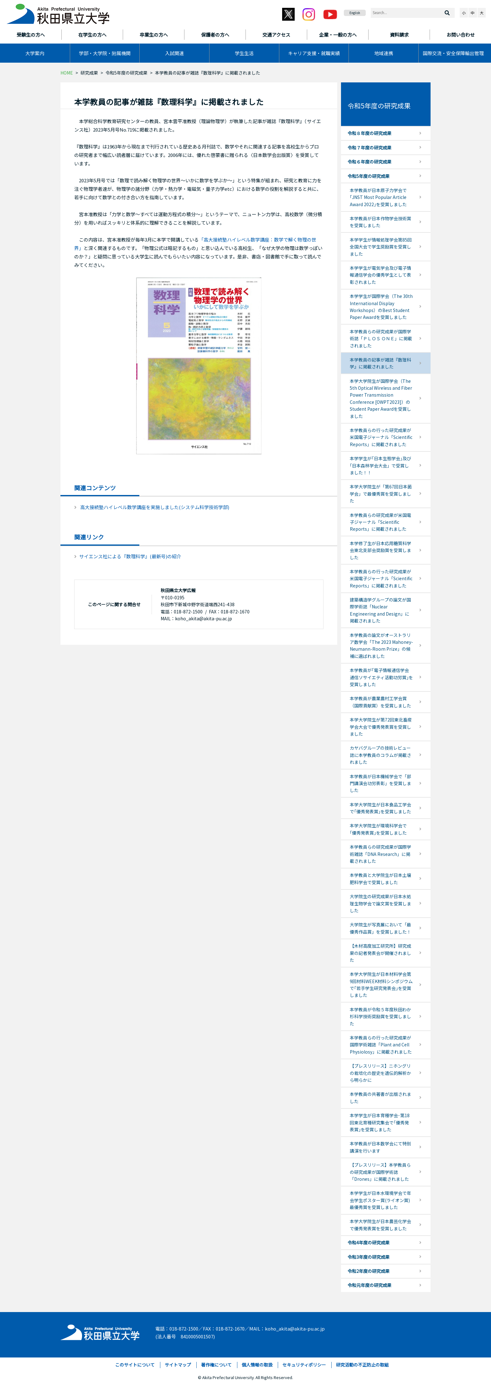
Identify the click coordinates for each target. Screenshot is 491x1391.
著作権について (216, 1365)
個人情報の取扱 (257, 1365)
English (354, 12)
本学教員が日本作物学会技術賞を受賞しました (380, 221)
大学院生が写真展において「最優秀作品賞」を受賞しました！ (380, 928)
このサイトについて (135, 1365)
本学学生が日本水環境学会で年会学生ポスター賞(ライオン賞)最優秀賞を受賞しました (380, 1200)
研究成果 (89, 73)
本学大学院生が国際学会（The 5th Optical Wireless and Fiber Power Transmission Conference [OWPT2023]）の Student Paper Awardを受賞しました (381, 398)
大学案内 (34, 53)
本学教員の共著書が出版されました (380, 1097)
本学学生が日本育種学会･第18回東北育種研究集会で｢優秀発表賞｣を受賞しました (380, 1122)
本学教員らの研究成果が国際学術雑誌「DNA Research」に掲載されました (380, 854)
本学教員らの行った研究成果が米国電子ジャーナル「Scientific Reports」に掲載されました (381, 437)
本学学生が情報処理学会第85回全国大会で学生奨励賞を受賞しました (381, 247)
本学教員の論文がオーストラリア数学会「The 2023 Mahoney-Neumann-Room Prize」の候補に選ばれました (381, 645)
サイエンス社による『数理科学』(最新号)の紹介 (130, 556)
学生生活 (244, 53)
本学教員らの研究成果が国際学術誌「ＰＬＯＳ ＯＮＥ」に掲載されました (381, 338)
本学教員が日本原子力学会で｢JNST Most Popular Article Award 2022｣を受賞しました (378, 197)
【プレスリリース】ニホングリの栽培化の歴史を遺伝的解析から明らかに (380, 1073)
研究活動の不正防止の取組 (362, 1365)
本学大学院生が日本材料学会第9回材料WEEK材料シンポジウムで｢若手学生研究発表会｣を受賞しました (381, 984)
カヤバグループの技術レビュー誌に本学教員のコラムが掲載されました (380, 755)
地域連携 (383, 53)
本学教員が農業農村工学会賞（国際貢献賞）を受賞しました (380, 701)
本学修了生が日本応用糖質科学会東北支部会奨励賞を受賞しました (380, 550)
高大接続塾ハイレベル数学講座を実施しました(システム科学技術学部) (154, 507)
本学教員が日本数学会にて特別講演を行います (380, 1147)
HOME (66, 73)
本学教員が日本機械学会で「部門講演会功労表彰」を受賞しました (380, 783)
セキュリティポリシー (304, 1365)
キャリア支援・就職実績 (314, 53)
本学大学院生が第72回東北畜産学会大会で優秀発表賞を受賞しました (381, 726)
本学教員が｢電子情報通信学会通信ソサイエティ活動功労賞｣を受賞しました (381, 677)
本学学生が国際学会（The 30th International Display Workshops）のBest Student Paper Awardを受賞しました (381, 306)
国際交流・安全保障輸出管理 (453, 53)
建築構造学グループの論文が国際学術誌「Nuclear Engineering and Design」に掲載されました (380, 610)
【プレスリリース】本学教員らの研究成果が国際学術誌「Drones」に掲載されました (380, 1172)
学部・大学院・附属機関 (105, 53)
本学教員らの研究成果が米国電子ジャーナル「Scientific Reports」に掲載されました (380, 522)
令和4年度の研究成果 (369, 1242)
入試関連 (174, 53)
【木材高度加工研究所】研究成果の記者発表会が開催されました (380, 953)
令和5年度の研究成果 (126, 73)
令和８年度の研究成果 (369, 133)
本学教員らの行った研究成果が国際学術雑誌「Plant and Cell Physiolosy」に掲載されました (381, 1044)
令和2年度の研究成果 (369, 1271)
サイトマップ (178, 1365)
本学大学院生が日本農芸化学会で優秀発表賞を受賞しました (380, 1224)
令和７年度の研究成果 (369, 147)
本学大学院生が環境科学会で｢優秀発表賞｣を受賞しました (378, 829)
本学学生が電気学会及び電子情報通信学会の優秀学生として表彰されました (380, 275)
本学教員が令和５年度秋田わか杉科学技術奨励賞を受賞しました (380, 1016)
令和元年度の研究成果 (369, 1285)
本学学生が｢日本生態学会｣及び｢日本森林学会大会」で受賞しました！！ (380, 465)
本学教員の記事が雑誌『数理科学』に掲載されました (380, 363)
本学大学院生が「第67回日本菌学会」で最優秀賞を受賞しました (381, 493)
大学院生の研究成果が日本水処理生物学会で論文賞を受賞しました (380, 903)
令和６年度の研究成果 (369, 162)
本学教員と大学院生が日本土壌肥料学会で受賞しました (380, 878)
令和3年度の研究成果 (369, 1257)
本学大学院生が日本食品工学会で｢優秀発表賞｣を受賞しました (380, 808)
